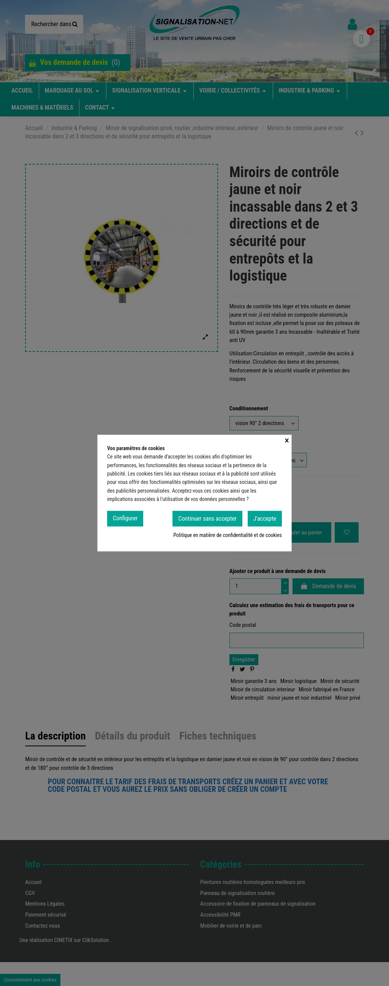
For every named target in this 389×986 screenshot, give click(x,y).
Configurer (125, 520)
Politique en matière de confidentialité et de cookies (227, 538)
